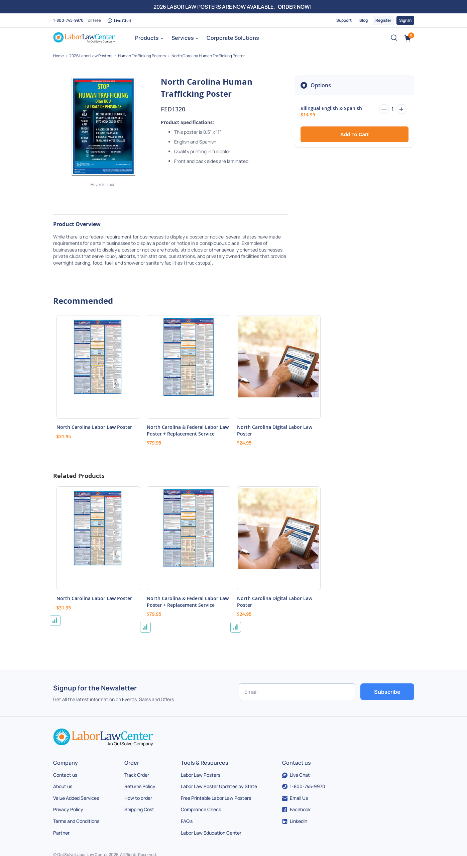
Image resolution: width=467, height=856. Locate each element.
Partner (61, 833)
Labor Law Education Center (211, 833)
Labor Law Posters (200, 775)
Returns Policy (139, 786)
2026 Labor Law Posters (91, 56)
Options (321, 85)
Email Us (295, 798)
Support (344, 20)
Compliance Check (201, 809)
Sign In (405, 20)
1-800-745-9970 (68, 20)
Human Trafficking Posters (142, 56)
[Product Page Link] (98, 367)
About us (62, 786)
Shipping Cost (139, 809)
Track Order (136, 775)
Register (383, 20)
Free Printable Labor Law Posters (216, 798)
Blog (363, 20)
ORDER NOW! (295, 6)
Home (59, 56)
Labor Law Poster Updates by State (219, 786)
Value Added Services (76, 798)
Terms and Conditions (76, 821)
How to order (138, 798)
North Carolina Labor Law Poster (94, 427)
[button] (55, 620)
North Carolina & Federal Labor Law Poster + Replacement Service (188, 430)
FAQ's (187, 821)
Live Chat (119, 20)
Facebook (296, 809)
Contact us (65, 775)
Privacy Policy (68, 809)
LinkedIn (294, 821)
